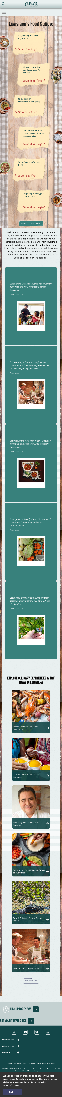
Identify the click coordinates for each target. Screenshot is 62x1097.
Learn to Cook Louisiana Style (26, 968)
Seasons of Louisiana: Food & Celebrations (26, 728)
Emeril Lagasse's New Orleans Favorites (26, 823)
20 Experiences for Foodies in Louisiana (26, 775)
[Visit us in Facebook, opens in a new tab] (14, 1032)
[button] (11, 1040)
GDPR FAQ (32, 1063)
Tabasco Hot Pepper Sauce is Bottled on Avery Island (29, 871)
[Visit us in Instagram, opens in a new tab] (48, 1032)
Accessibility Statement (46, 1063)
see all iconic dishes (31, 223)
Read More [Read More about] (14, 294)
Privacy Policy (22, 1063)
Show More (31, 980)
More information (12, 1085)
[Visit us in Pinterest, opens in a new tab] (36, 1032)
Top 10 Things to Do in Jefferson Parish (27, 919)
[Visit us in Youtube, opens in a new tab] (25, 1032)
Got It (12, 1091)
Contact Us (11, 1063)
